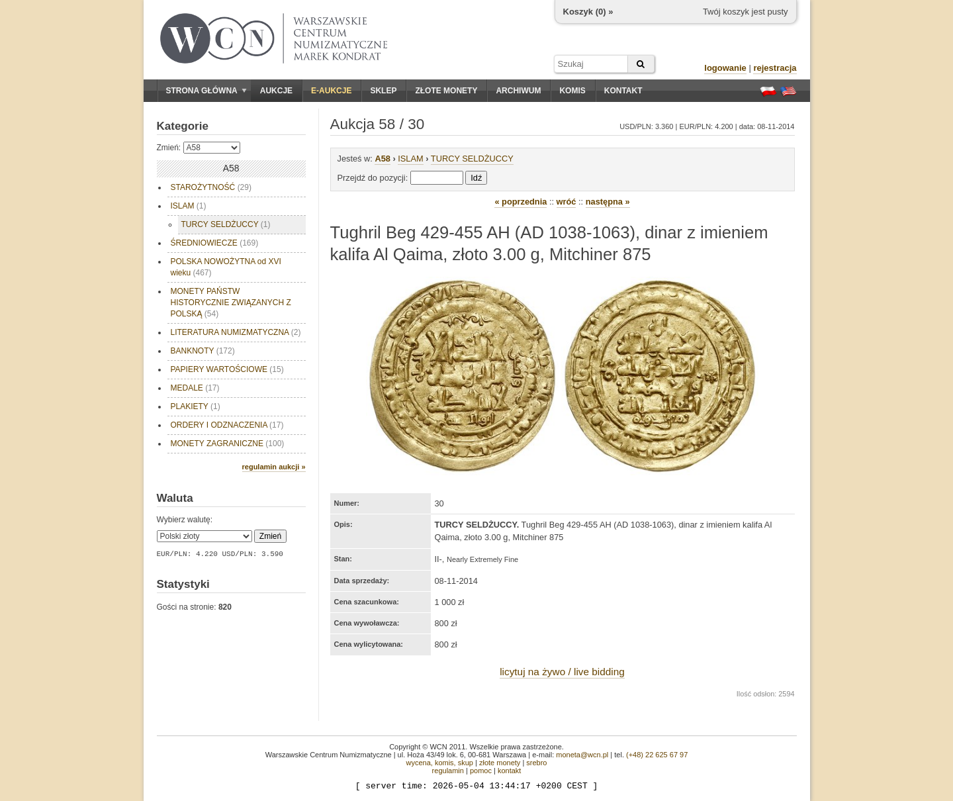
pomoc (481, 771)
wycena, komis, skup (439, 763)
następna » (608, 202)
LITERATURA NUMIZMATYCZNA (236, 332)
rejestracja (774, 68)
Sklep (383, 90)
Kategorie (182, 126)
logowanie (725, 68)
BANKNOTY (203, 350)
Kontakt (623, 90)
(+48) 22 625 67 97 (657, 755)
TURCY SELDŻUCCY (226, 224)
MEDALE (195, 388)
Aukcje (276, 90)
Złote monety (446, 90)
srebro (536, 763)
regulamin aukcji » (274, 467)
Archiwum (518, 90)
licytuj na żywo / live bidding (562, 671)
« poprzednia (520, 202)
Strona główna (206, 90)
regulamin (448, 771)
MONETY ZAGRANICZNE (228, 443)
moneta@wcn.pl (582, 755)
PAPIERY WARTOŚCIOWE (227, 369)
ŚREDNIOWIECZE (215, 243)
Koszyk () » (588, 12)
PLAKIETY (195, 406)
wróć (566, 202)
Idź (476, 178)
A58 (382, 159)
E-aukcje (331, 90)
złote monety (499, 763)
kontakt (509, 771)
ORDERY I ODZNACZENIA (227, 425)
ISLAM (188, 206)
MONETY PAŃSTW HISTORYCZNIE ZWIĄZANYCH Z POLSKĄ (232, 302)
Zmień (270, 536)
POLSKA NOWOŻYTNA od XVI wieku (226, 267)
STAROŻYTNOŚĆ (211, 187)
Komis (572, 90)
